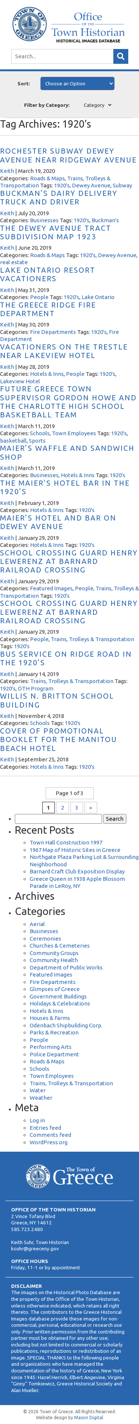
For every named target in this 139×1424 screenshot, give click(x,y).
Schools (40, 433)
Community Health (54, 960)
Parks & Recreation (54, 1032)
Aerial (37, 924)
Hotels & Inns (47, 374)
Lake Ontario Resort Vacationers (47, 274)
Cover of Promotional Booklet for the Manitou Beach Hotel (58, 739)
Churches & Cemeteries (60, 945)
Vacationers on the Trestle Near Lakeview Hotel (64, 351)
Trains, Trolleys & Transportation (92, 639)
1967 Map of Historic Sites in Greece (75, 850)
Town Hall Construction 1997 (66, 842)
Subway (122, 185)
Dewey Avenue (91, 185)
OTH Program (35, 688)
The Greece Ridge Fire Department (48, 309)
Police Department (54, 1054)
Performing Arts (51, 1047)
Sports (37, 440)
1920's (62, 185)
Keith (7, 171)
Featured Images (51, 588)
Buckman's (105, 220)
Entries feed (45, 1128)
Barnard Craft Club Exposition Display (77, 871)
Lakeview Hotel (20, 381)
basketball (13, 440)
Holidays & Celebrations (60, 1003)
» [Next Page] (90, 807)
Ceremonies (45, 938)
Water (38, 1090)
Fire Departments (53, 332)
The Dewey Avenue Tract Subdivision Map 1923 (55, 232)
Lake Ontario (98, 297)
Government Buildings (58, 996)
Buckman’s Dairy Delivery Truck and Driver (59, 197)
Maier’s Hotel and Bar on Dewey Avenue (58, 522)
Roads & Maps (47, 178)
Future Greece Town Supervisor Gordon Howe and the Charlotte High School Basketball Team (68, 402)
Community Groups (54, 953)
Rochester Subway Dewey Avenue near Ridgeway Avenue (68, 155)
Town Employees (74, 433)
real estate (14, 262)
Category (94, 105)
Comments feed (50, 1135)
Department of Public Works (66, 967)
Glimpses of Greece (55, 989)
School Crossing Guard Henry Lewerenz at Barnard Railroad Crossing (69, 561)
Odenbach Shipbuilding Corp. (66, 1025)
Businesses (44, 220)
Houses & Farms (50, 1018)
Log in (37, 1120)
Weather (41, 1098)
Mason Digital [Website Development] (88, 1417)
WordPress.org (48, 1142)
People (39, 297)
